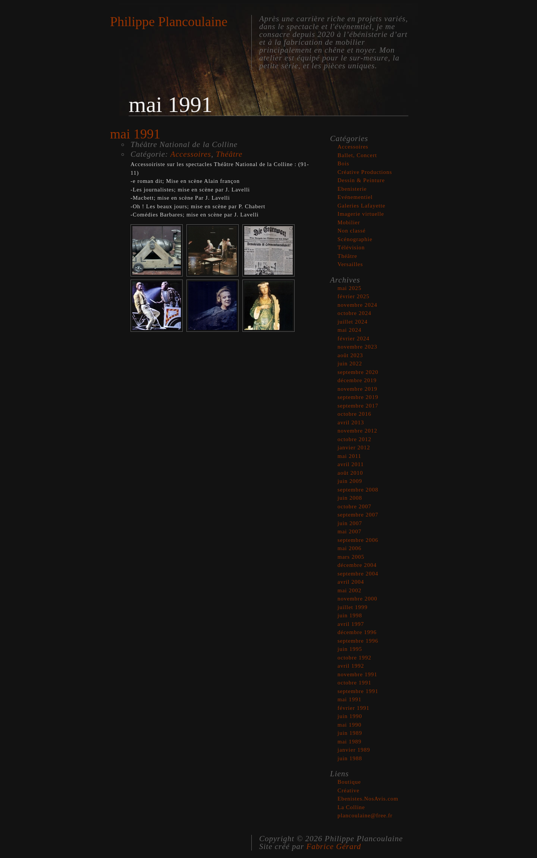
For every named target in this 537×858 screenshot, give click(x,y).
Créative (348, 790)
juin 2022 (349, 363)
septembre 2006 (357, 540)
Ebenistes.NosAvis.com (367, 799)
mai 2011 (349, 456)
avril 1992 (350, 666)
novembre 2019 (357, 389)
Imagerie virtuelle (360, 214)
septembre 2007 (357, 515)
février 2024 (353, 338)
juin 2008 (349, 498)
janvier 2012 (353, 447)
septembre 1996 (357, 641)
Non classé (351, 231)
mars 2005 (350, 557)
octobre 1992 (354, 658)
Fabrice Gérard (334, 846)
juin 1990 (349, 716)
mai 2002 (349, 590)
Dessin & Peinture (361, 180)
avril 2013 (350, 422)
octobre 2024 (354, 313)
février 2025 (353, 296)
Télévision (351, 247)
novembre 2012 (357, 431)
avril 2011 (350, 464)
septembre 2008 (357, 490)
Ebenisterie (352, 189)
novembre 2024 (357, 305)
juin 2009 (349, 481)
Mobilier (348, 222)
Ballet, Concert (357, 155)
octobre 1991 (354, 683)
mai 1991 (349, 699)
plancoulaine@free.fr (365, 815)
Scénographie (355, 239)
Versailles (350, 264)
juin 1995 (349, 649)
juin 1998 (349, 615)
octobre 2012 (354, 439)
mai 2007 (349, 531)
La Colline (351, 807)
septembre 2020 (357, 372)
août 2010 (350, 473)
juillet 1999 (352, 607)
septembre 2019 (357, 397)
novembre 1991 (357, 674)
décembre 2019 (357, 380)
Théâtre (229, 154)
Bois (343, 163)
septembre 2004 (357, 574)
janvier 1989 (353, 750)
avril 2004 (350, 582)
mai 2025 (349, 288)
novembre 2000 (357, 599)
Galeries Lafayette (361, 206)
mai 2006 (349, 548)
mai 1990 (349, 725)
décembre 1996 (357, 632)
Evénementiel (355, 197)
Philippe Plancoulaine (168, 21)
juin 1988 (349, 758)
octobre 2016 (354, 414)
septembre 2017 (357, 406)
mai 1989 (349, 742)
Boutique (349, 782)
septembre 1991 (357, 691)
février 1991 (353, 708)
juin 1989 (349, 733)
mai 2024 (349, 330)
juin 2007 (349, 523)
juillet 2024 (352, 322)
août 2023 (350, 355)
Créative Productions (364, 172)
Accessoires (190, 154)
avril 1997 (350, 624)
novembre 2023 (357, 347)
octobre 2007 (354, 506)
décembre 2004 (357, 565)
